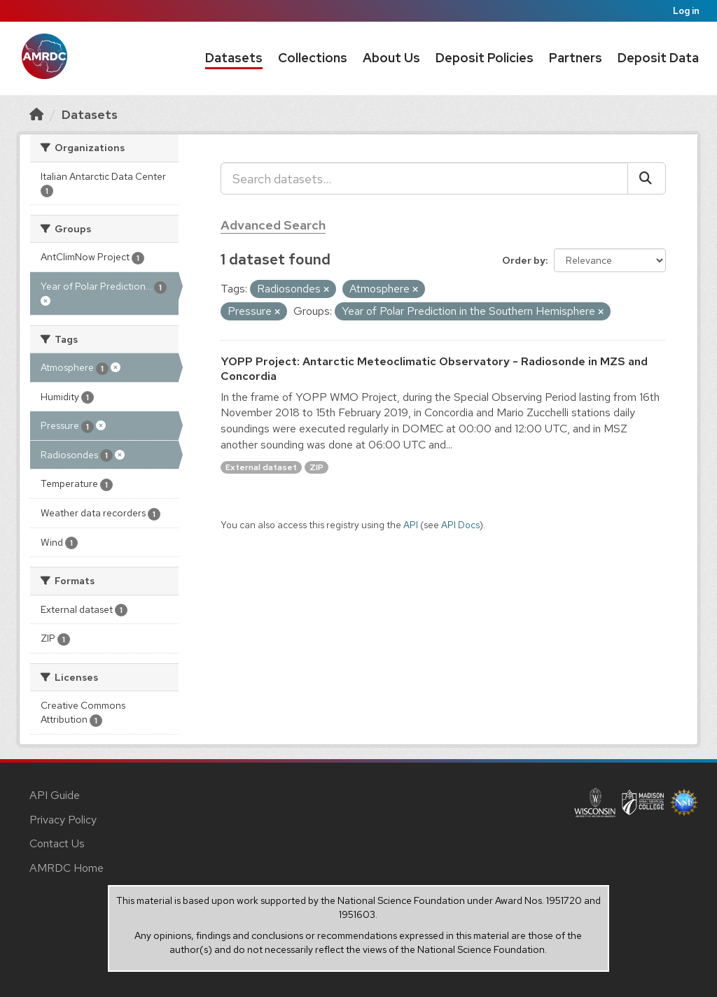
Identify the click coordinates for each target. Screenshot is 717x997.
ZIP (316, 467)
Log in (686, 11)
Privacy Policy (63, 819)
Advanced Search (273, 225)
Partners (575, 58)
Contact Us (57, 843)
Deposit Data (658, 58)
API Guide (54, 795)
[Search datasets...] (424, 178)
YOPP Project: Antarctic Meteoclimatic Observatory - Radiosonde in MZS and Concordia (434, 368)
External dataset (261, 467)
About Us (391, 58)
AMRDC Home (66, 868)
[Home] (36, 114)
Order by (523, 260)
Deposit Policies (485, 58)
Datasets (234, 58)
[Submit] (646, 178)
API (410, 524)
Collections (312, 58)
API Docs (460, 524)
